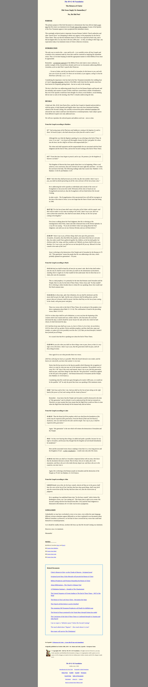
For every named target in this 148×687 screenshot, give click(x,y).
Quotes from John (51, 557)
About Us (74, 679)
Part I (58, 545)
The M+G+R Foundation (74, 2)
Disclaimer (68, 679)
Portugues (83, 672)
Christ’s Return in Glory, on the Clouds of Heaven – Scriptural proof (71, 572)
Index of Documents (78, 676)
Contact (81, 679)
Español (77, 672)
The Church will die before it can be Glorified (65, 604)
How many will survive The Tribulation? (63, 631)
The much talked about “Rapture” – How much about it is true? (70, 627)
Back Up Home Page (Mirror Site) (74, 682)
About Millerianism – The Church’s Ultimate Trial (66, 585)
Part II (63, 545)
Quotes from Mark (51, 551)
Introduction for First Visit (66, 669)
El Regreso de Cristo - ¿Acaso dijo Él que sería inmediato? (68, 642)
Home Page (65, 672)
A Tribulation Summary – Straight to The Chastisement (67, 589)
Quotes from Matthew (52, 548)
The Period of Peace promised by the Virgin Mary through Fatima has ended (74, 612)
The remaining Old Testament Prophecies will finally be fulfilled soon (72, 608)
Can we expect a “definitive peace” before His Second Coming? (70, 623)
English (71, 672)
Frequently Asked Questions (81, 669)
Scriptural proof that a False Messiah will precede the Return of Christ (72, 576)
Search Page (68, 676)
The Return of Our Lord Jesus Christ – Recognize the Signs (69, 600)
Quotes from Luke (51, 554)
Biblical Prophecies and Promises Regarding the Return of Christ (70, 581)
